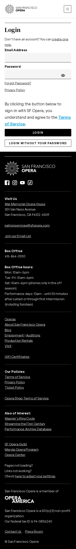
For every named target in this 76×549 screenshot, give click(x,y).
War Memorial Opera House (25, 204)
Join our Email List (18, 236)
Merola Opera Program (21, 449)
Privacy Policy (15, 90)
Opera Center (15, 455)
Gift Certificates (17, 357)
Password (13, 66)
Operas (10, 319)
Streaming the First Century (25, 424)
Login (38, 132)
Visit (8, 346)
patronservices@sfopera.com (27, 225)
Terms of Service (17, 377)
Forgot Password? (18, 83)
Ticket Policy (14, 387)
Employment (14, 335)
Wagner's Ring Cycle (20, 418)
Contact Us (13, 531)
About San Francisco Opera (25, 324)
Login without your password (38, 143)
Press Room (34, 531)
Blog (8, 330)
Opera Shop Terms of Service (27, 398)
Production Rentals (19, 341)
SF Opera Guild (16, 444)
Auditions (33, 335)
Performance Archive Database (28, 429)
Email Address (16, 50)
